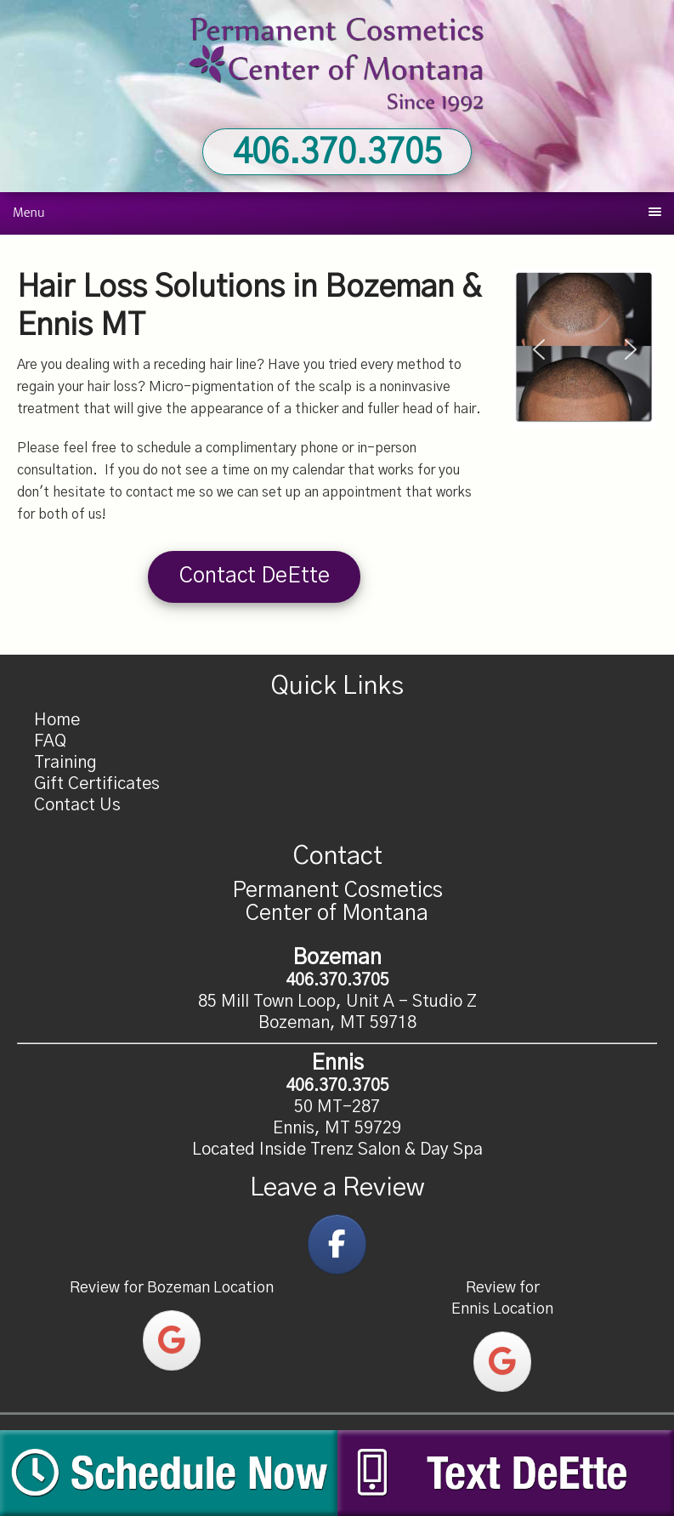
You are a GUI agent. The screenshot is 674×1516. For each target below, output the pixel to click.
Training (65, 762)
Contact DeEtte (254, 576)
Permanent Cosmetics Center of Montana (337, 64)
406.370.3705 (337, 153)
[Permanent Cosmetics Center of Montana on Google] (172, 1340)
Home (57, 720)
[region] (585, 349)
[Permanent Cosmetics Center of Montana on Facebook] (336, 1244)
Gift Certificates (97, 783)
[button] (538, 349)
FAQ (50, 741)
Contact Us (77, 805)
